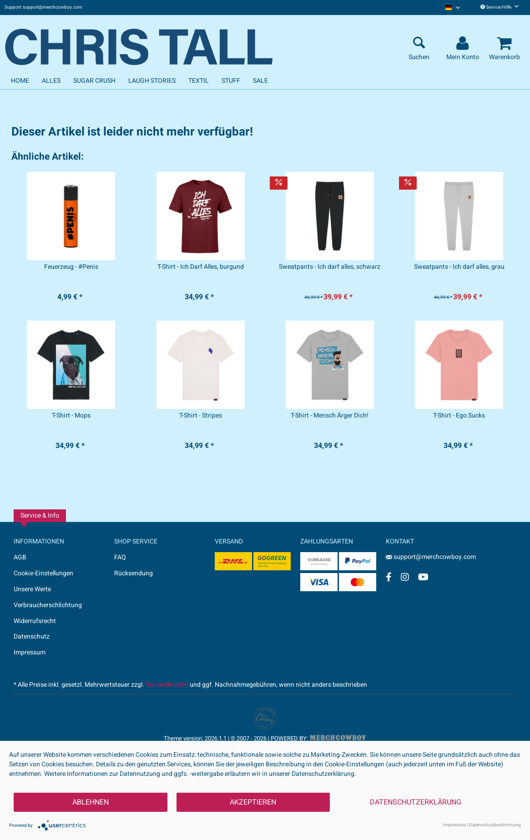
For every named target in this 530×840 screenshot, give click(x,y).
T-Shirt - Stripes (200, 415)
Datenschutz (32, 636)
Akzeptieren (253, 802)
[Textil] (198, 80)
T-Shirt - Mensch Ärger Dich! (329, 415)
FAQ (120, 557)
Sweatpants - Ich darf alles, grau (459, 267)
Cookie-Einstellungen (43, 573)
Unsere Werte (32, 589)
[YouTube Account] (423, 577)
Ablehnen (90, 802)
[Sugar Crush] (94, 80)
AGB (20, 557)
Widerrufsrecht (35, 621)
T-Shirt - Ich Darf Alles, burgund (200, 267)
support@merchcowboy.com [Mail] (431, 557)
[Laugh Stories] (152, 80)
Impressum (29, 652)
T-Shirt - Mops (71, 415)
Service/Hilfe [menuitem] (499, 7)
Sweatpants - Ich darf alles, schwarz (329, 267)
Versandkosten (167, 684)
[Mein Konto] (464, 44)
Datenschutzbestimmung (495, 825)
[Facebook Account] (389, 577)
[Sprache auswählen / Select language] (452, 7)
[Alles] (51, 80)
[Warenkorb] (506, 44)
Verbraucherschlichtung (48, 605)
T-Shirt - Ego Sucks (459, 415)
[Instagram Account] (405, 577)
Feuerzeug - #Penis (71, 267)
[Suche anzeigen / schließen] (419, 44)
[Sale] (260, 80)
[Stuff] (231, 80)
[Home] (20, 80)
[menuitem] (453, 7)
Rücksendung (133, 573)
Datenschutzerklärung (415, 802)
